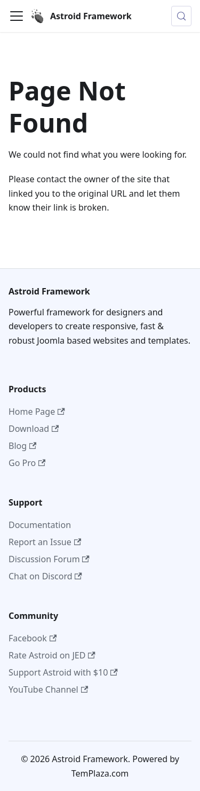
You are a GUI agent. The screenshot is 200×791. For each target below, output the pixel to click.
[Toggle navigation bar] (17, 16)
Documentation (40, 525)
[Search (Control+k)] (181, 16)
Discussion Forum (49, 559)
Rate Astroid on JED (52, 655)
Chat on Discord (45, 576)
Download (34, 429)
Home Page (37, 411)
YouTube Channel (48, 689)
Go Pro (27, 463)
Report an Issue (45, 542)
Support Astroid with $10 (63, 672)
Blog (22, 446)
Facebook (33, 638)
